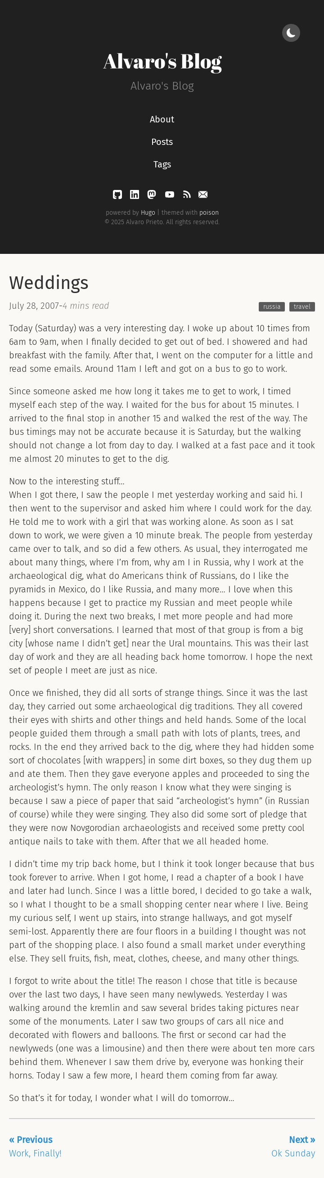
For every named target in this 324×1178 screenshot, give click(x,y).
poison (209, 213)
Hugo (148, 213)
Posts (162, 141)
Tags (162, 164)
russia (272, 307)
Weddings (49, 283)
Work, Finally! (35, 1146)
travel (302, 307)
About (162, 119)
